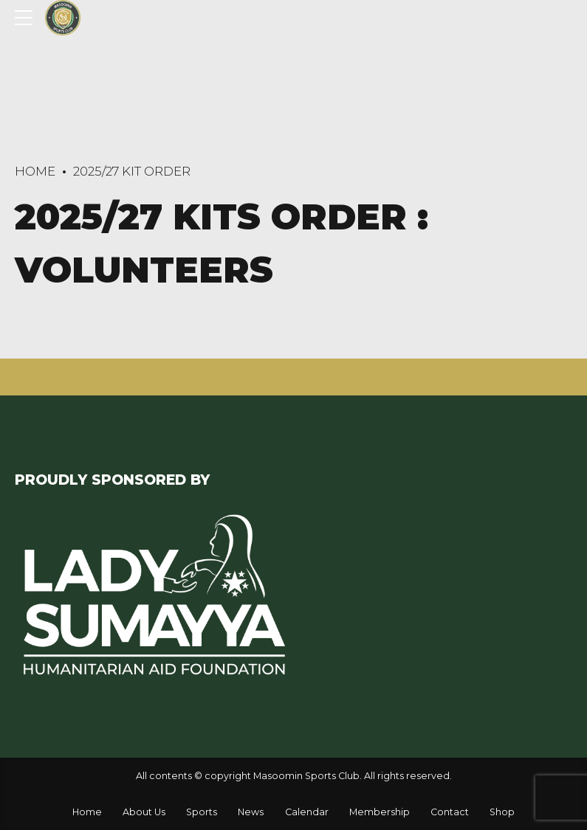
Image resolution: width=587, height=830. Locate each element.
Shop (502, 811)
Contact (449, 811)
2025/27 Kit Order (131, 171)
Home (35, 171)
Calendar (307, 811)
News (251, 811)
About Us (144, 811)
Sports (201, 811)
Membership (379, 811)
